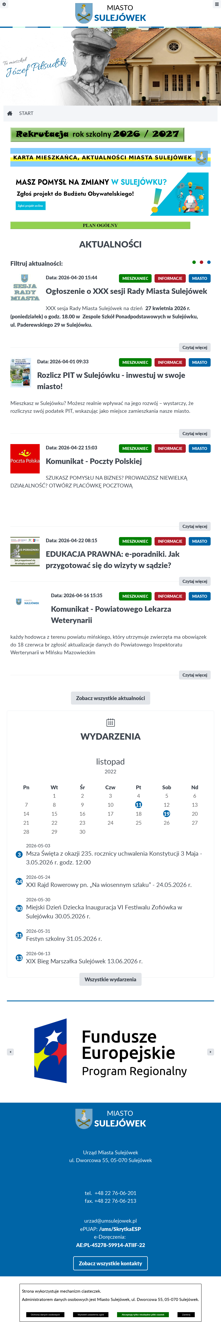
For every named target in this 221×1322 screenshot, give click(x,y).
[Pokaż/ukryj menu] (217, 4)
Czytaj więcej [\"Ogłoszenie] (194, 347)
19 (167, 813)
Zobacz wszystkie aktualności (110, 698)
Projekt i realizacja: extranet (38, 1265)
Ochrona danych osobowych (45, 1314)
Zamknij (186, 1314)
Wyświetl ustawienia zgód (91, 1314)
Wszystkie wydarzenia (110, 979)
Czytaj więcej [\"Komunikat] (194, 526)
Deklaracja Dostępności (34, 1274)
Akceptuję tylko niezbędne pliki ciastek (143, 1314)
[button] (194, 262)
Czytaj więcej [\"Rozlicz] (194, 433)
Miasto (120, 14)
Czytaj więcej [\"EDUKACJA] (194, 581)
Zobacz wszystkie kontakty (110, 1189)
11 (139, 804)
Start (26, 113)
